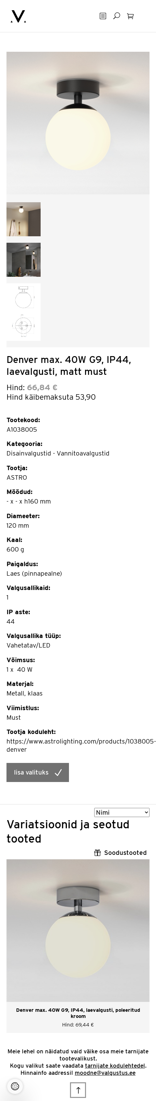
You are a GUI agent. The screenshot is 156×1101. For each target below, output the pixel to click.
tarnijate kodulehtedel (115, 1065)
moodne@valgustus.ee (105, 1072)
